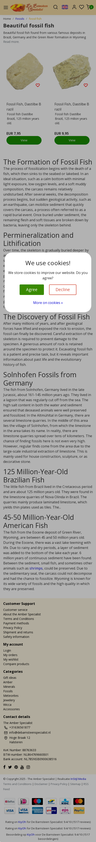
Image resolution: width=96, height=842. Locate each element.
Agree (31, 289)
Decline (63, 289)
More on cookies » (48, 302)
